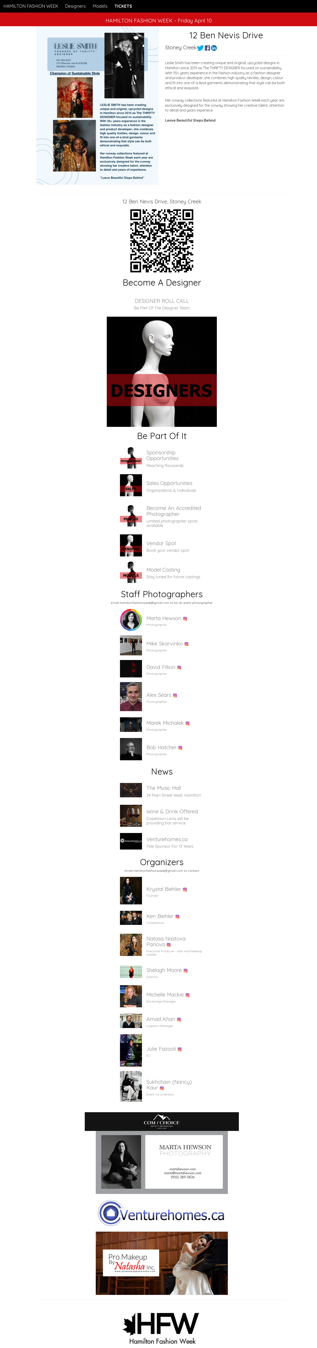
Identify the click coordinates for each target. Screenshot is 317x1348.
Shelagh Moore (164, 970)
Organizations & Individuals (171, 490)
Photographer (156, 625)
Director (152, 977)
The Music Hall (163, 788)
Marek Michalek (165, 723)
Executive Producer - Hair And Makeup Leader (174, 952)
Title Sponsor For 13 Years (169, 846)
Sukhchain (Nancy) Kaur (169, 1084)
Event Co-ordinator (160, 1094)
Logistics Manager (159, 1026)
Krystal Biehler (163, 889)
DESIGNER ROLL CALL (162, 300)
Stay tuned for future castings (173, 576)
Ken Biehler (160, 916)
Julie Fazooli (161, 1048)
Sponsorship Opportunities (162, 455)
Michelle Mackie (165, 994)
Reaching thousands (165, 465)
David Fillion (160, 667)
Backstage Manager (161, 1001)
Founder (152, 896)
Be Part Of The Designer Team (162, 308)
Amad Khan (160, 1019)
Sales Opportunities (169, 483)
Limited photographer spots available (172, 523)
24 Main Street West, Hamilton (173, 795)
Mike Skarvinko (164, 643)
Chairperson (155, 923)
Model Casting (163, 569)
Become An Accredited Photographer (173, 511)
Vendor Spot (161, 543)
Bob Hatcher (161, 747)
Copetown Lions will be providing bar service (167, 821)
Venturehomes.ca (167, 839)
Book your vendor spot (167, 550)
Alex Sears (158, 695)
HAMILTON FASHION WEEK (31, 6)
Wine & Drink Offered (172, 811)
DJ (148, 1055)
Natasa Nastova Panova (166, 941)
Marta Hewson (163, 618)
